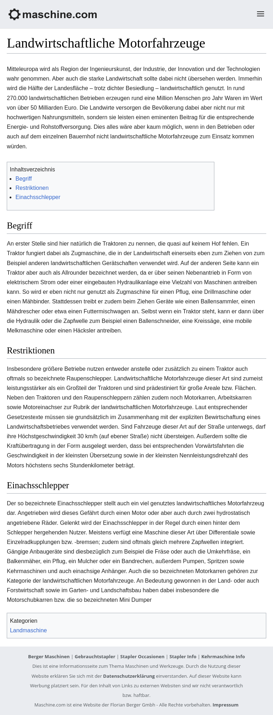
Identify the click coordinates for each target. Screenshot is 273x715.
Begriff (23, 179)
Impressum (226, 705)
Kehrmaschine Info (223, 656)
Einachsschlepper (37, 197)
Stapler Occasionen (142, 656)
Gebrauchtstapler (95, 656)
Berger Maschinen (49, 656)
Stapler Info (183, 656)
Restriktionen (31, 188)
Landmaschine (28, 630)
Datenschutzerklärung (129, 676)
